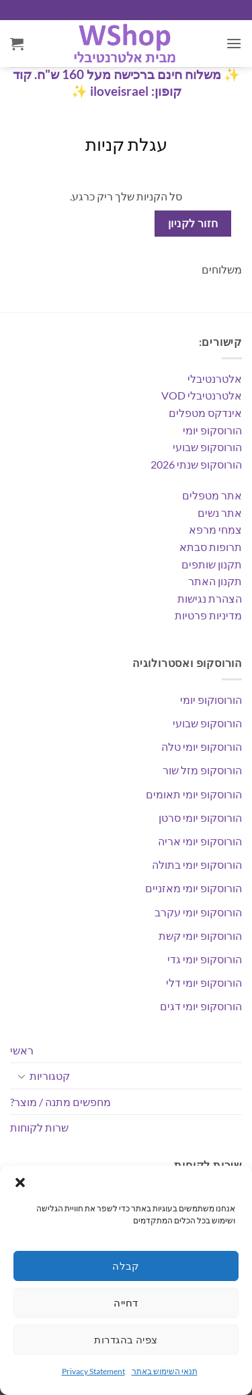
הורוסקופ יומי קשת (200, 935)
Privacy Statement (93, 1371)
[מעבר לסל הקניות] (17, 43)
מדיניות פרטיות (208, 615)
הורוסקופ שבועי (207, 446)
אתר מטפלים (212, 495)
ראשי (22, 1050)
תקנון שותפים (211, 564)
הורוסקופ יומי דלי (204, 982)
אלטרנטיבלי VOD (201, 395)
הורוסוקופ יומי (211, 699)
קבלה (126, 1266)
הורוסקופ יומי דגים (201, 1005)
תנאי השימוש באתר (165, 1371)
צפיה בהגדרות (125, 1339)
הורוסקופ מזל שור (202, 770)
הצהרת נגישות (209, 598)
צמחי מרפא (215, 529)
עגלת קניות (126, 144)
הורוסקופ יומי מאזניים (193, 888)
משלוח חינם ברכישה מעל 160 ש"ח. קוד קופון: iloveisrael (117, 82)
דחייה (126, 1302)
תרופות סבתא (210, 546)
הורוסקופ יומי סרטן (200, 817)
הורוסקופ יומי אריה (200, 841)
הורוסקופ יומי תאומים (194, 794)
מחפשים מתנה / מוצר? (60, 1101)
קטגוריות (50, 1075)
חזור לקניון (193, 223)
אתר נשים (220, 512)
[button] (20, 1182)
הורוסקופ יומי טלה (201, 746)
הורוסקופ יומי (212, 430)
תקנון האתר (215, 580)
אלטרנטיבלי (214, 378)
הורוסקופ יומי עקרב (198, 912)
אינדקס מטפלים (205, 412)
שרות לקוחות (39, 1127)
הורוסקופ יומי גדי (204, 959)
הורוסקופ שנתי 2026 (196, 464)
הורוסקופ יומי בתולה (197, 864)
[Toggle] (21, 1076)
